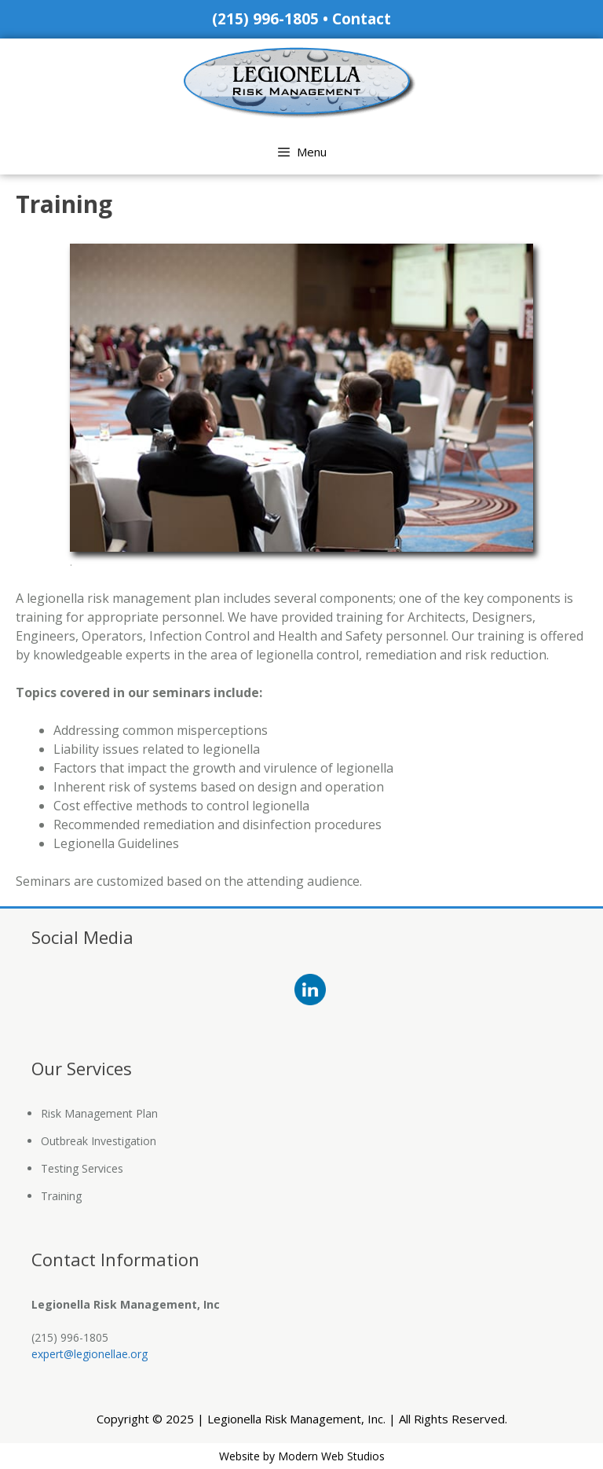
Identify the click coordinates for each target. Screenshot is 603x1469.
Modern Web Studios (331, 1456)
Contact (361, 19)
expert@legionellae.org (89, 1353)
